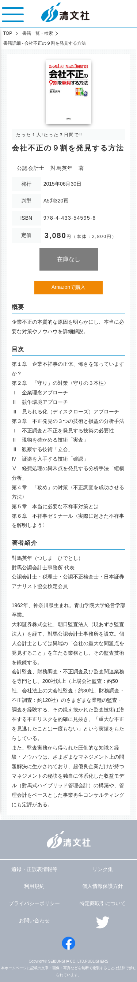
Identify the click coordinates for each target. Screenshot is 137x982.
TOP (7, 33)
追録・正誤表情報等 (34, 869)
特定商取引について (103, 903)
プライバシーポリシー (34, 903)
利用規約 (34, 886)
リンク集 (102, 869)
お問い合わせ (34, 920)
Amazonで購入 (68, 287)
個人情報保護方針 (102, 886)
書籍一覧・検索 (37, 33)
